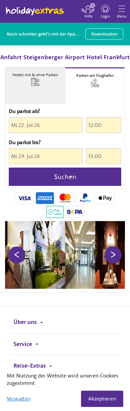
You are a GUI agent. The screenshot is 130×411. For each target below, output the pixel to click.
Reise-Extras (33, 365)
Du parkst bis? (25, 142)
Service (26, 344)
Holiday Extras (35, 8)
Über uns (28, 322)
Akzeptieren (102, 398)
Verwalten (18, 398)
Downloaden (104, 34)
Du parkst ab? (24, 111)
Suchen (65, 176)
